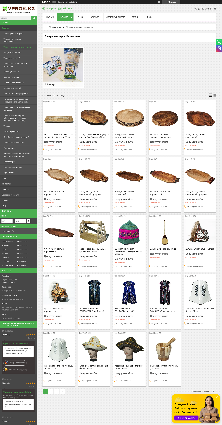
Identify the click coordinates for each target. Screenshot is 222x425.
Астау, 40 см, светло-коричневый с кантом (125, 135)
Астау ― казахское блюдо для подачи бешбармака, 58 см (94, 135)
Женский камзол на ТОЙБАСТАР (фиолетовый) (163, 309)
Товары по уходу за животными (12, 40)
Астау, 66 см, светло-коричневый (125, 193)
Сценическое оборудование (16, 93)
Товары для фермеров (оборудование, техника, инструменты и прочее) (15, 118)
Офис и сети (9, 172)
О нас (4, 178)
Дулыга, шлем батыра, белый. (199, 249)
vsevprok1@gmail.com (11, 318)
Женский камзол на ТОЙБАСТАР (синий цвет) (91, 309)
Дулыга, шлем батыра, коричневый (55, 309)
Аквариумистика (11, 71)
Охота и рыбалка (11, 131)
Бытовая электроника (14, 82)
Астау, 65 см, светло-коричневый (54, 193)
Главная (49, 17)
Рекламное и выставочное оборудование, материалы (16, 100)
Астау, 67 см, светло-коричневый (160, 193)
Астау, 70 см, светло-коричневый (54, 250)
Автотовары (9, 161)
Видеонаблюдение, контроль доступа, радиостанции (17, 154)
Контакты (6, 183)
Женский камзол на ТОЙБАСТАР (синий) (124, 309)
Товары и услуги (56, 27)
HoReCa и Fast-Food (12, 88)
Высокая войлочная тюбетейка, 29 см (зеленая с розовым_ (128, 251)
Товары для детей (12, 58)
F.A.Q (4, 206)
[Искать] (34, 18)
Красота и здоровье (13, 167)
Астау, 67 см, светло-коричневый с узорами (196, 193)
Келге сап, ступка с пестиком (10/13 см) (164, 367)
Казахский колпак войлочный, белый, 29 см (58, 367)
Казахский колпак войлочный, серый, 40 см (129, 367)
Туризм (7, 126)
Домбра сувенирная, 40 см (163, 249)
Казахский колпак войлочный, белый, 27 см (199, 309)
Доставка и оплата (10, 195)
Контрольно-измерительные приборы (17, 108)
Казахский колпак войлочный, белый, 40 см (93, 367)
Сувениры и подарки (13, 33)
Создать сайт (63, 2)
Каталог (5, 28)
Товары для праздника (14, 142)
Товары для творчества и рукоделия (15, 64)
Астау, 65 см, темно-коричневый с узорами (90, 193)
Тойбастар (49, 84)
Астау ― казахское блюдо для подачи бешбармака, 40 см (58, 135)
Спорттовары (10, 148)
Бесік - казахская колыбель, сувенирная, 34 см (92, 250)
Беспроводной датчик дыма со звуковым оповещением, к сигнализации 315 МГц (18, 350)
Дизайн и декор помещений (16, 137)
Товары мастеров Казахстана (17, 47)
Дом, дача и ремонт (12, 52)
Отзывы (5, 189)
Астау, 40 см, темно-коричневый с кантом (160, 135)
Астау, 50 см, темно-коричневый (195, 135)
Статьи (5, 200)
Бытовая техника (11, 77)
